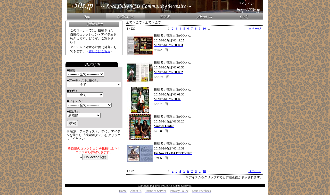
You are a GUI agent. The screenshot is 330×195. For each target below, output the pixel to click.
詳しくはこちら (99, 51)
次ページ (255, 28)
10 (204, 28)
